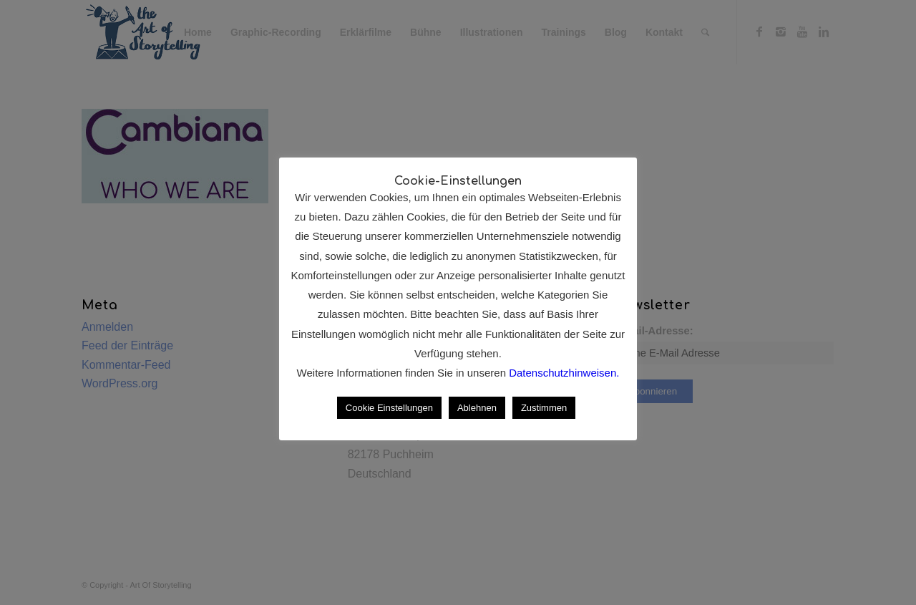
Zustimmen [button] (544, 407)
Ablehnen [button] (477, 407)
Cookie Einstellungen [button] (389, 407)
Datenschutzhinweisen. (564, 373)
